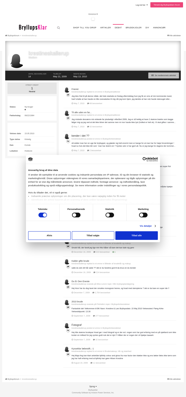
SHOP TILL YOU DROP (84, 27)
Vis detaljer (146, 226)
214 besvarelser (101, 252)
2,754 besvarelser (101, 292)
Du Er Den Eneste (81, 281)
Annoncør (159, 27)
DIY (147, 27)
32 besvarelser (94, 126)
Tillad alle (136, 235)
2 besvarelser (94, 150)
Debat (118, 27)
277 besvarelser (101, 316)
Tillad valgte (93, 235)
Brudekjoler (134, 27)
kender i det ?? (80, 135)
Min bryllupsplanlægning (123, 284)
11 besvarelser (98, 363)
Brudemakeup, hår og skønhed (118, 351)
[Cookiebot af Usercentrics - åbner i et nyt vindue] (145, 159)
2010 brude (77, 301)
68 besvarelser (94, 103)
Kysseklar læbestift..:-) (83, 348)
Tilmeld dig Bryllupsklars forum (167, 5)
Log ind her (142, 5)
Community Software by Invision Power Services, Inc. (93, 393)
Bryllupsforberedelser (112, 139)
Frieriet (75, 89)
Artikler (105, 27)
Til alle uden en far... (82, 112)
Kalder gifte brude (80, 261)
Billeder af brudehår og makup (118, 243)
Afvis (49, 235)
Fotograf (77, 324)
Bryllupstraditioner (112, 92)
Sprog (93, 386)
